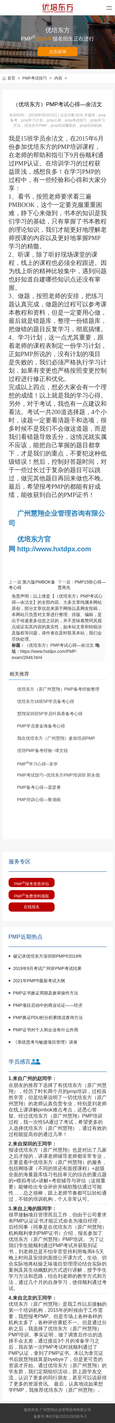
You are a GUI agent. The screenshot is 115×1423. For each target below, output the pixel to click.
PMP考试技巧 (37, 78)
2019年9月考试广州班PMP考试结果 (47, 968)
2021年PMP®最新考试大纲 (39, 980)
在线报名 (32, 907)
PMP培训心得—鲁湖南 (39, 799)
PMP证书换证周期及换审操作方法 (45, 993)
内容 (60, 78)
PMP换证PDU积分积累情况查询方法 (48, 1017)
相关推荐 (19, 674)
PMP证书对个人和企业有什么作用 (45, 1029)
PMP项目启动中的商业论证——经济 (47, 1005)
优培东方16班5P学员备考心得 (46, 701)
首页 (11, 78)
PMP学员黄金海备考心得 (41, 725)
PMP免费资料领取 (31, 895)
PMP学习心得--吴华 (37, 764)
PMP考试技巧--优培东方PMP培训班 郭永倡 (58, 775)
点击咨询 (57, 51)
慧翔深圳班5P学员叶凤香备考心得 (49, 713)
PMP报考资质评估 (31, 883)
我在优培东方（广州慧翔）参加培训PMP (56, 738)
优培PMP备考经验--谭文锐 (42, 750)
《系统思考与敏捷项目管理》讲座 (45, 1042)
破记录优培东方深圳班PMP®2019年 (47, 956)
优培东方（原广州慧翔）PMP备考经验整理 (58, 689)
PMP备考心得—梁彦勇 (39, 787)
